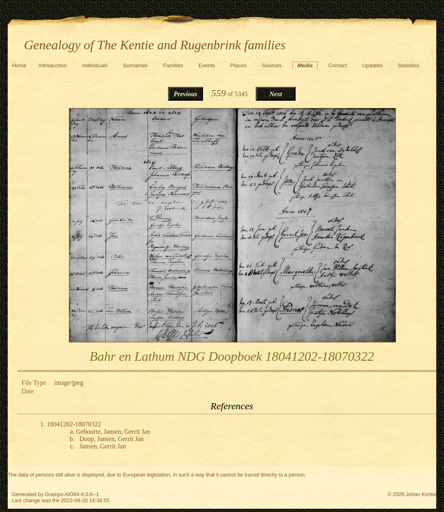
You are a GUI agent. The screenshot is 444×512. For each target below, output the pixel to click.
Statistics (408, 65)
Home (19, 65)
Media (305, 65)
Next (275, 93)
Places (238, 65)
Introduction (52, 65)
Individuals (95, 65)
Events (207, 65)
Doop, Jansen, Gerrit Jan (112, 438)
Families (173, 65)
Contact (337, 65)
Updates (372, 65)
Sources (272, 65)
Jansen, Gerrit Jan (103, 446)
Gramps (54, 494)
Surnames (135, 65)
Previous (185, 93)
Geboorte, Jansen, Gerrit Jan (113, 431)
